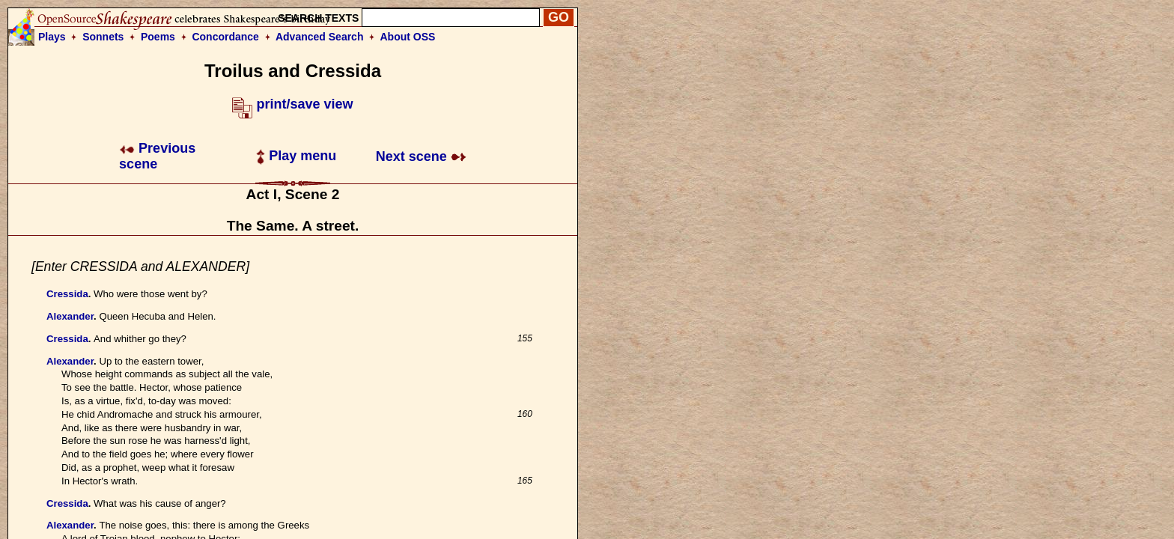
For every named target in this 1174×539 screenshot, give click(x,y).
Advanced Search (320, 37)
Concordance (225, 37)
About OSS (408, 37)
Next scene (421, 156)
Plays (52, 37)
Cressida (67, 293)
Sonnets (103, 37)
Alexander (70, 316)
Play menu (296, 155)
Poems (158, 37)
